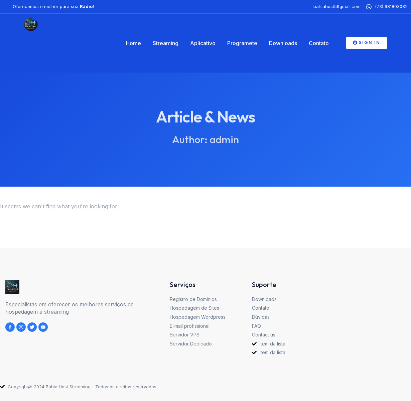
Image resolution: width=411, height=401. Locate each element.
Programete (242, 43)
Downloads (283, 43)
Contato (319, 43)
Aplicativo (203, 43)
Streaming (165, 43)
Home (133, 43)
